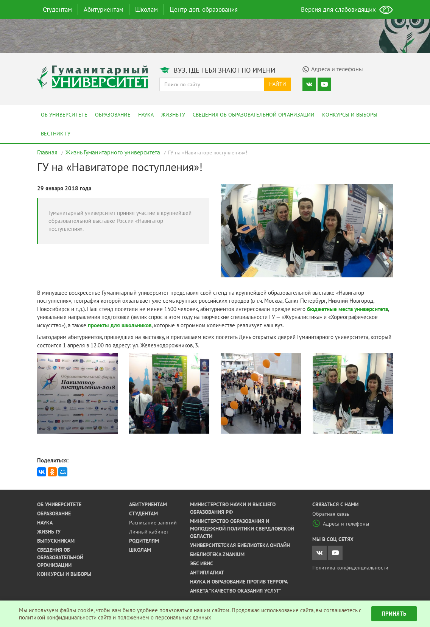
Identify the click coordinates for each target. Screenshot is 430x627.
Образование (113, 114)
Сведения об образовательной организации (254, 114)
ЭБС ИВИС (201, 563)
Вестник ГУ (55, 133)
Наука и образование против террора (239, 581)
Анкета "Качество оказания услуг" (235, 590)
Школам (146, 9)
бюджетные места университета (347, 309)
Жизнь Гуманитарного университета (112, 152)
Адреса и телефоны (340, 523)
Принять (394, 613)
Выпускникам (56, 540)
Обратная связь (330, 513)
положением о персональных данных (164, 617)
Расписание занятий (153, 522)
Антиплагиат (207, 572)
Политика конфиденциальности (350, 567)
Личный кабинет (148, 531)
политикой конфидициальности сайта (65, 617)
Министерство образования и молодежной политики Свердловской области (242, 529)
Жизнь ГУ (173, 114)
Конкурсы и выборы (349, 114)
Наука (146, 114)
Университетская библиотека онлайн (240, 545)
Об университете (64, 114)
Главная (47, 152)
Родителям (144, 540)
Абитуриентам (103, 9)
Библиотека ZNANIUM (217, 554)
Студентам (57, 9)
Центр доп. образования (204, 9)
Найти (277, 84)
